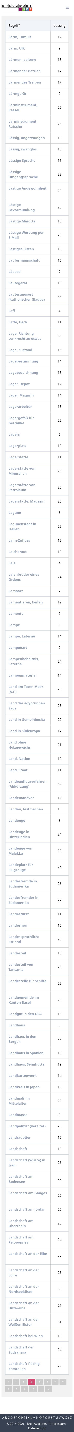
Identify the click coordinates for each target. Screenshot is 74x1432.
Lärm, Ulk (17, 48)
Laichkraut (18, 551)
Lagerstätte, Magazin (26, 501)
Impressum (57, 1424)
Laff (12, 310)
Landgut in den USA (25, 1013)
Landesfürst (19, 914)
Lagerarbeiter (20, 406)
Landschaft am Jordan (27, 1209)
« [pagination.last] (8, 1381)
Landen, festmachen (26, 809)
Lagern (14, 434)
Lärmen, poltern (22, 59)
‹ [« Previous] (15, 1381)
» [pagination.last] (48, 1389)
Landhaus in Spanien (26, 1053)
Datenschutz (37, 1428)
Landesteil (17, 953)
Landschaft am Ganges (27, 1193)
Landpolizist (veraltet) (27, 1126)
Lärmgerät (17, 93)
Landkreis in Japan (24, 1087)
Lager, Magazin (21, 395)
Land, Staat (18, 770)
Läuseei (15, 271)
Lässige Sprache (22, 160)
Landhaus (17, 1025)
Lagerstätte (18, 457)
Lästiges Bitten (21, 249)
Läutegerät (18, 283)
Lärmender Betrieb (25, 71)
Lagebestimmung (23, 361)
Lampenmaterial (22, 675)
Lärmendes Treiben (25, 82)
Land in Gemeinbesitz (27, 719)
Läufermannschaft (24, 260)
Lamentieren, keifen (26, 602)
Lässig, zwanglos (23, 149)
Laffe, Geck (18, 322)
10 (33, 1389)
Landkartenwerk (23, 1075)
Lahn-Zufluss (19, 540)
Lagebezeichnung (23, 372)
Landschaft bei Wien (26, 1336)
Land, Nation (19, 758)
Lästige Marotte (22, 221)
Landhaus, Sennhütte (26, 1064)
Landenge (17, 820)
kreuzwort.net (37, 1424)
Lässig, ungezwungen (27, 138)
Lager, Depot (19, 384)
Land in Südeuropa (24, 731)
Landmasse (18, 1114)
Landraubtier (20, 1137)
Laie (12, 563)
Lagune (15, 512)
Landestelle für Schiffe (27, 981)
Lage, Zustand (20, 350)
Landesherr (18, 925)
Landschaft (18, 1148)
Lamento (16, 613)
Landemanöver (21, 797)
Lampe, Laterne (22, 636)
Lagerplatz (17, 445)
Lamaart (16, 591)
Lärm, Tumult (20, 37)
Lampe (14, 625)
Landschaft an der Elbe (27, 1253)
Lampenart (18, 647)
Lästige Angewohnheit (27, 188)
